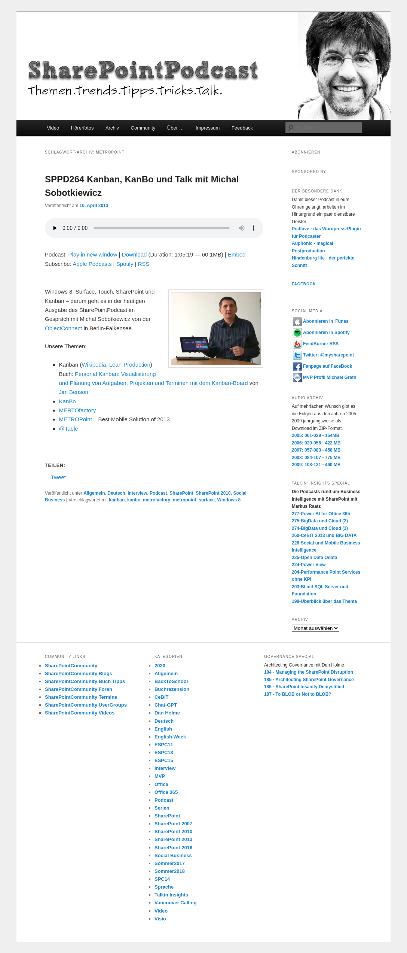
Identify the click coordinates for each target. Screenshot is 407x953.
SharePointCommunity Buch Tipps (85, 681)
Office (161, 784)
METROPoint (75, 419)
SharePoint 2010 (213, 493)
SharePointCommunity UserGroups (86, 705)
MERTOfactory (77, 410)
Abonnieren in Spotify (321, 332)
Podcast (158, 493)
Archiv (112, 128)
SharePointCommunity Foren (78, 689)
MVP (159, 776)
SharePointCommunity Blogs (78, 673)
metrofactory (156, 500)
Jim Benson (73, 392)
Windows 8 (229, 500)
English (163, 729)
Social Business (173, 855)
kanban (117, 500)
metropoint (184, 500)
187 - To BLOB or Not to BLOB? (297, 694)
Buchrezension (171, 689)
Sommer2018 (169, 871)
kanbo (133, 500)
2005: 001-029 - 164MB (315, 435)
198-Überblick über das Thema (324, 601)
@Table (68, 428)
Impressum (208, 128)
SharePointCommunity (71, 665)
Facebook (304, 284)
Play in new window (92, 254)
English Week (170, 737)
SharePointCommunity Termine (81, 697)
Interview (137, 493)
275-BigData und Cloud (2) (320, 520)
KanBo (67, 401)
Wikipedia (94, 364)
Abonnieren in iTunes (321, 321)
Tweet (58, 477)
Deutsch (116, 493)
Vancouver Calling (175, 902)
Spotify (125, 264)
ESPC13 (163, 752)
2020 (159, 665)
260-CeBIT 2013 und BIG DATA (324, 535)
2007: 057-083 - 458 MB (316, 450)
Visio (160, 919)
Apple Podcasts (92, 264)
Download (134, 254)
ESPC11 (163, 744)
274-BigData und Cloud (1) (320, 528)
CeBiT (161, 697)
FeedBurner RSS (316, 343)
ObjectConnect (63, 328)
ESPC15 (163, 760)
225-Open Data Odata (314, 557)
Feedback (242, 128)
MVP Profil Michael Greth (324, 377)
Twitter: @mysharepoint (323, 355)
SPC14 (162, 879)
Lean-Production (129, 364)
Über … (175, 128)
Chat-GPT (165, 705)
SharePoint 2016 (173, 847)
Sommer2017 (169, 863)
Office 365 (166, 792)
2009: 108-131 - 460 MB (316, 464)
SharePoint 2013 (173, 839)
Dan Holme (167, 713)
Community (143, 128)
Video (53, 128)
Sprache (164, 887)
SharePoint (181, 493)
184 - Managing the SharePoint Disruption (308, 672)
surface (207, 500)
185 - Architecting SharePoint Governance (309, 679)
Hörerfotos (82, 128)
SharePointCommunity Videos (79, 713)
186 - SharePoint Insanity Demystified (304, 686)
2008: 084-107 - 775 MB (316, 457)
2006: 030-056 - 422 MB (316, 443)
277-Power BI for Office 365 (321, 513)
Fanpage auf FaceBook (322, 366)
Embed (237, 254)
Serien (161, 808)
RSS (144, 264)
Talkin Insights (171, 895)
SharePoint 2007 (173, 823)
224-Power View (309, 564)
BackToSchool (171, 681)
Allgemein (94, 493)
